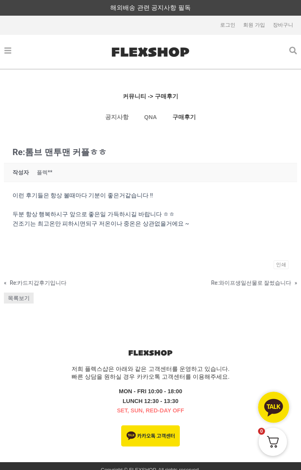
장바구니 (283, 25)
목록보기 (19, 298)
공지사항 (117, 117)
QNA (150, 117)
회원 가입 (254, 25)
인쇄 (281, 265)
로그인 (227, 25)
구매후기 (184, 117)
